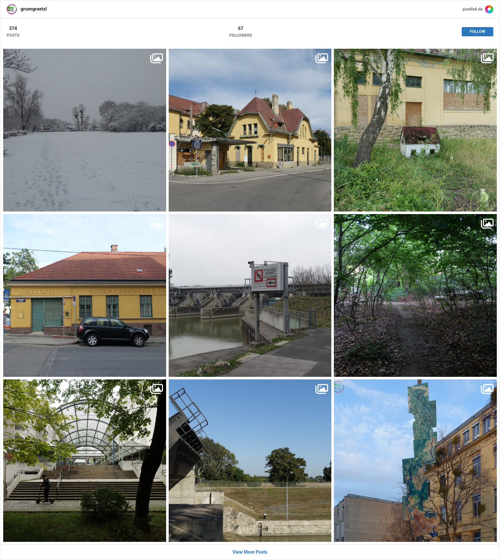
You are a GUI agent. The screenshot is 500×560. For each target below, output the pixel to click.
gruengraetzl (34, 9)
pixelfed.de (473, 9)
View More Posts (249, 552)
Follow (477, 31)
